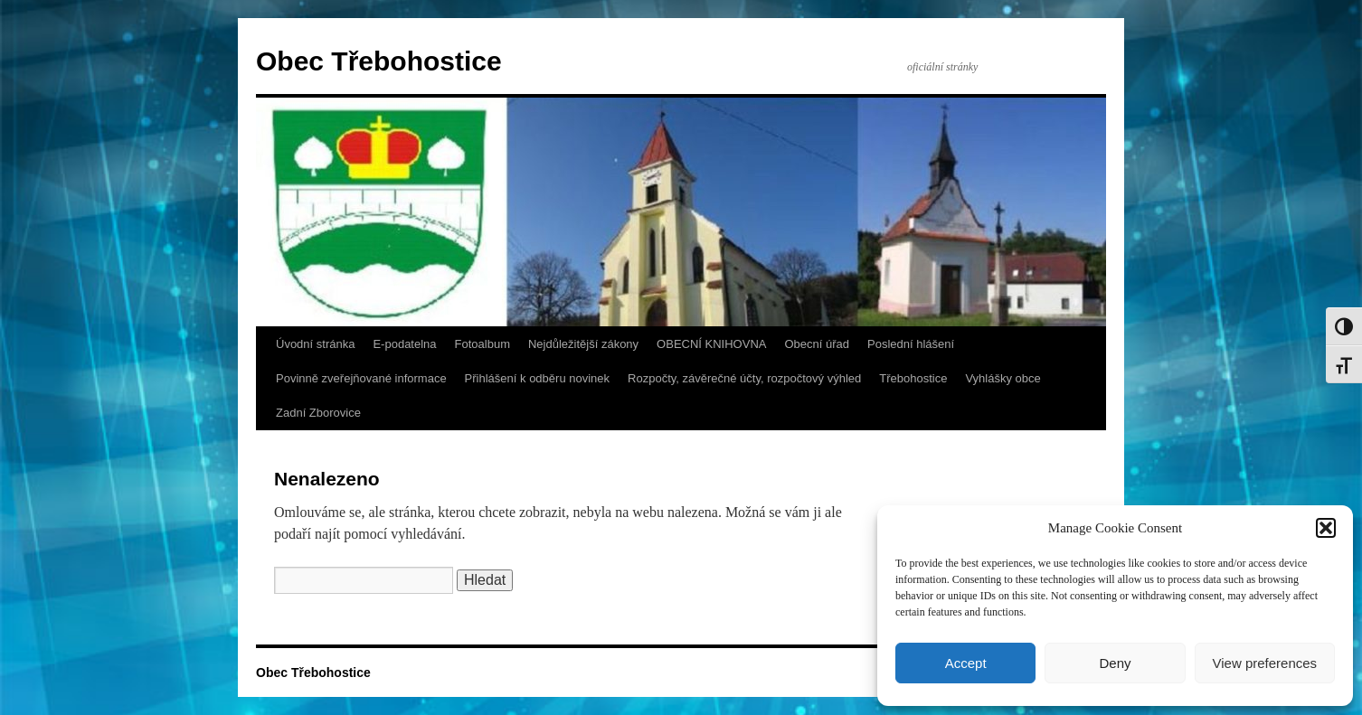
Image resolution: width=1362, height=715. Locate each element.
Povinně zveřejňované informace (361, 378)
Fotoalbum (482, 344)
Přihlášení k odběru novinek (537, 378)
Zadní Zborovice (318, 412)
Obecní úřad (816, 344)
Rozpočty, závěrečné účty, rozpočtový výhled (744, 378)
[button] (1326, 528)
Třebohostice (913, 378)
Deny (1114, 663)
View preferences (1265, 663)
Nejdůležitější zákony (583, 344)
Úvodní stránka (315, 344)
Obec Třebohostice (379, 61)
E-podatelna (404, 344)
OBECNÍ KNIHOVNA (711, 344)
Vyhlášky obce (1002, 378)
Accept (966, 663)
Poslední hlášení (910, 344)
